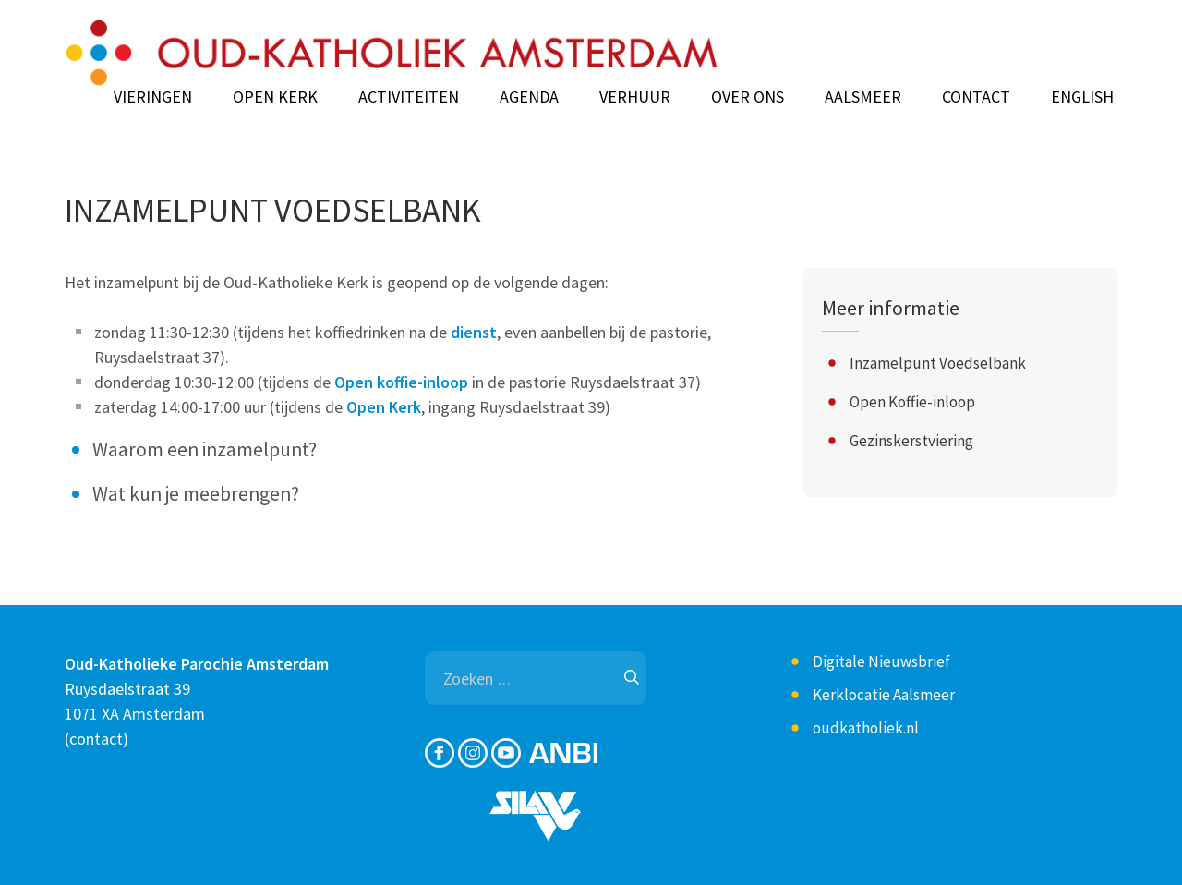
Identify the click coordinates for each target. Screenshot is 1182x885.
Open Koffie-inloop (912, 402)
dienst (474, 332)
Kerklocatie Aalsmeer (884, 695)
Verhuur (634, 97)
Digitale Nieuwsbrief (881, 661)
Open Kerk (275, 97)
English (1082, 97)
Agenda (529, 97)
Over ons (747, 97)
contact (96, 738)
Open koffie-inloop (401, 382)
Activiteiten (408, 97)
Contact (976, 97)
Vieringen (153, 97)
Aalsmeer (863, 97)
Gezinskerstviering (911, 440)
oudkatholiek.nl (866, 728)
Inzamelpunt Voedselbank (938, 363)
